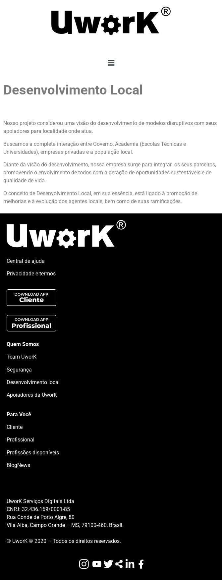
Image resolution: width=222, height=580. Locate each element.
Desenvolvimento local (33, 382)
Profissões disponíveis (33, 452)
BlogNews (18, 465)
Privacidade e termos (31, 273)
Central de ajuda (26, 261)
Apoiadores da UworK (32, 395)
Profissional (20, 439)
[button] (111, 63)
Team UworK (21, 357)
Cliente (15, 427)
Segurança (19, 370)
